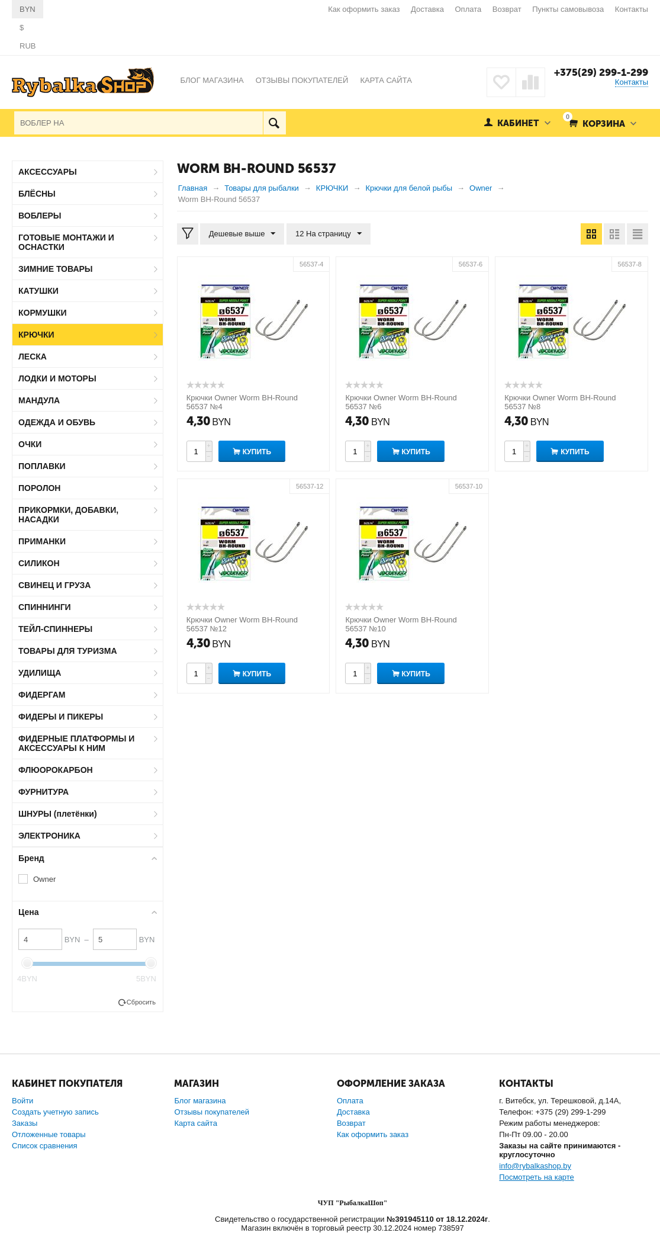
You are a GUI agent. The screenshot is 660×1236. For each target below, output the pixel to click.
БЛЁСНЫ (37, 193)
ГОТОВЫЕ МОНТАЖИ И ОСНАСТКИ (66, 242)
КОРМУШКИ (42, 312)
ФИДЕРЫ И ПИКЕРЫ (60, 716)
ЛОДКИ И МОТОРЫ (57, 378)
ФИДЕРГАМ (42, 694)
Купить (257, 452)
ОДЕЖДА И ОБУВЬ (56, 422)
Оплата (468, 9)
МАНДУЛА (39, 400)
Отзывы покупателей (211, 1111)
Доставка (427, 9)
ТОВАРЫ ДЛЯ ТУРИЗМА (67, 651)
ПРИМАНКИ (42, 541)
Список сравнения (45, 1145)
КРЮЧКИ (36, 334)
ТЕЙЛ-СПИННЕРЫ (55, 629)
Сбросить (141, 1002)
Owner (44, 879)
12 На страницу (328, 234)
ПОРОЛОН (39, 488)
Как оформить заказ (364, 9)
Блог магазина (200, 1100)
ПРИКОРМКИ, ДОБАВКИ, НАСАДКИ (68, 514)
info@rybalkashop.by (535, 1165)
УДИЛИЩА (39, 673)
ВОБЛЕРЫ (40, 215)
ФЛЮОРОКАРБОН (55, 770)
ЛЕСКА (32, 356)
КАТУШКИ (38, 291)
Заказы (24, 1123)
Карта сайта (195, 1123)
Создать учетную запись (55, 1111)
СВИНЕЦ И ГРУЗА (54, 585)
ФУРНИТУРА (43, 792)
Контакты (631, 9)
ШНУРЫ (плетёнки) (57, 813)
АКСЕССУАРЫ (47, 171)
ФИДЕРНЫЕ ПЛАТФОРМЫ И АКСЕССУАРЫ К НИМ (76, 743)
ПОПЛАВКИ (42, 466)
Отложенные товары (49, 1134)
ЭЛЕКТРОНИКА (49, 835)
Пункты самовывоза (568, 9)
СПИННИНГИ (44, 607)
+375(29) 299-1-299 (601, 72)
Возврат (506, 9)
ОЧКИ (29, 444)
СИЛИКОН (39, 563)
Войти (22, 1100)
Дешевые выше (242, 234)
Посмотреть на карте (536, 1177)
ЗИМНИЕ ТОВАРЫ (55, 269)
